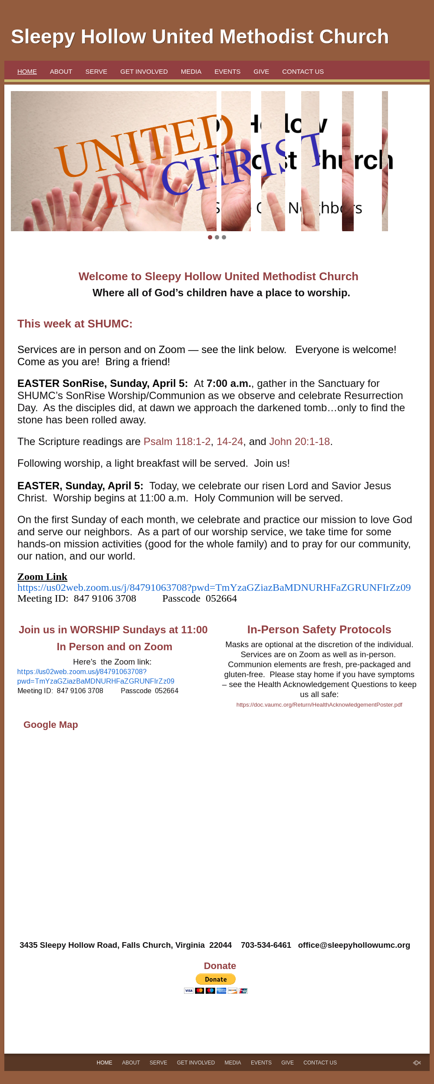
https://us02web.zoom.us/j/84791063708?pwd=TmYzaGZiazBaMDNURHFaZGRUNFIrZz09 (214, 587)
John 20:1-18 (299, 441)
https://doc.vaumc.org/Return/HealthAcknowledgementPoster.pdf (319, 704)
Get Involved (144, 71)
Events (227, 71)
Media (191, 71)
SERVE (96, 71)
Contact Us (303, 71)
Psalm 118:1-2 (177, 441)
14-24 (230, 441)
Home (27, 71)
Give (261, 71)
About (61, 71)
